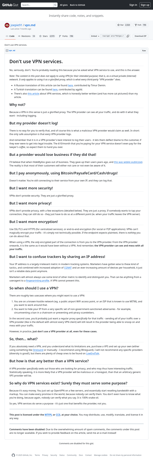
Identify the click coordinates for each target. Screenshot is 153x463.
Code (10, 36)
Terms (37, 455)
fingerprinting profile (37, 280)
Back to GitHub (77, 5)
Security (54, 455)
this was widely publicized (128, 162)
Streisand (38, 350)
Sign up (145, 4)
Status (62, 455)
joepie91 (16, 25)
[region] (76, 246)
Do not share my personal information (126, 455)
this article (33, 93)
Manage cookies (100, 455)
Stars (47, 36)
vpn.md (30, 25)
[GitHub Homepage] (13, 455)
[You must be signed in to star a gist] (124, 25)
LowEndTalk (92, 353)
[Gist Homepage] (10, 5)
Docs (81, 455)
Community (72, 455)
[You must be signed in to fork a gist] (140, 25)
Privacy (45, 455)
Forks (66, 36)
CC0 (58, 414)
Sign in (133, 4)
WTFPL (48, 414)
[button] (127, 36)
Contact (88, 455)
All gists (64, 5)
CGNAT (68, 267)
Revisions (27, 36)
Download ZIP (140, 36)
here (70, 85)
